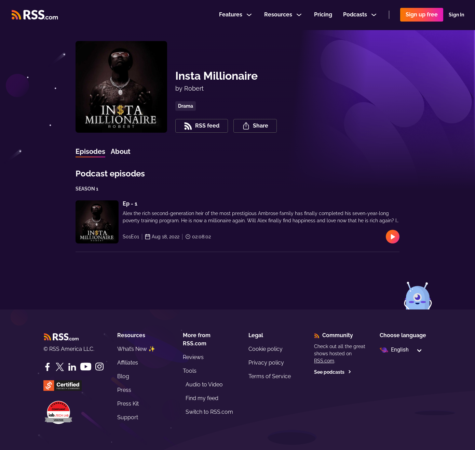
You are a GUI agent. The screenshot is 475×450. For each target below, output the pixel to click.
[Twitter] (60, 367)
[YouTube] (85, 366)
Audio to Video (204, 384)
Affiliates (127, 362)
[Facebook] (47, 367)
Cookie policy (265, 349)
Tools (189, 371)
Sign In (456, 15)
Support (127, 417)
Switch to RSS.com (209, 412)
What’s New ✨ (136, 349)
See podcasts (332, 372)
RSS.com (324, 360)
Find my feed (202, 398)
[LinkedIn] (72, 367)
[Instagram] (99, 366)
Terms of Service (269, 376)
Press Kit (128, 403)
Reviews (193, 357)
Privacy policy (266, 362)
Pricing (323, 15)
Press (124, 390)
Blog (123, 376)
